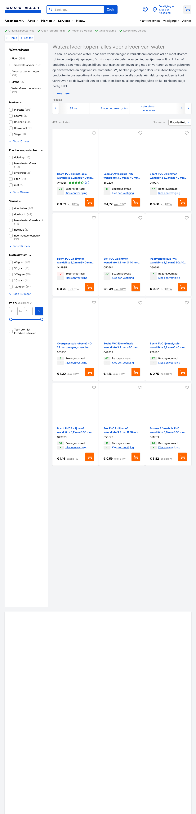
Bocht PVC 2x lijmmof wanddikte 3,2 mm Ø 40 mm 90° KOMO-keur (74, 262)
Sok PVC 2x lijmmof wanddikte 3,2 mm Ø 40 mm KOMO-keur (121, 262)
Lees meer (61, 93)
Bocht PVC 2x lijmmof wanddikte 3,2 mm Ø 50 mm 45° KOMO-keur (74, 432)
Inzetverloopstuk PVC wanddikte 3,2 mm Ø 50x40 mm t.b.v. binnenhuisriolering (167, 262)
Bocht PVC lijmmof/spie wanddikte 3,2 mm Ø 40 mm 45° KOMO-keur (74, 177)
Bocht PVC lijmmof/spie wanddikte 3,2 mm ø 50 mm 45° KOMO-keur (120, 347)
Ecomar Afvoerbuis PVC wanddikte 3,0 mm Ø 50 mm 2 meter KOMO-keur (168, 432)
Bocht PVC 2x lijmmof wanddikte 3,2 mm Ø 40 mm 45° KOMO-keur (167, 177)
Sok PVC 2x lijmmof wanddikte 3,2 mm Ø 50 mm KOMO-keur (121, 432)
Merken (112, 767)
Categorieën (159, 767)
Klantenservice (28, 772)
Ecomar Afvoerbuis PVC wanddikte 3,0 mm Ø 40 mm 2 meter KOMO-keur (121, 177)
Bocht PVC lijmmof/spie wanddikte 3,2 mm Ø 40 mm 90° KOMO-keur (167, 347)
